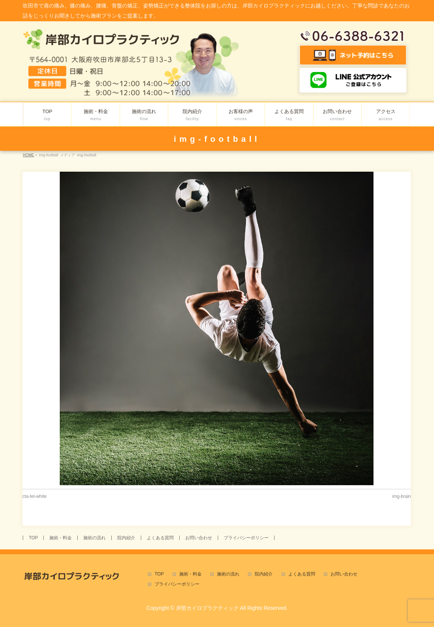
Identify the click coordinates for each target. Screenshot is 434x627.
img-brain (401, 496)
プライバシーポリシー (246, 537)
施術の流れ (94, 537)
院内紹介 (126, 537)
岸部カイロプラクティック (207, 608)
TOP (33, 537)
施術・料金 (60, 537)
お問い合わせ (198, 537)
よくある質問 (160, 537)
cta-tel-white (34, 496)
